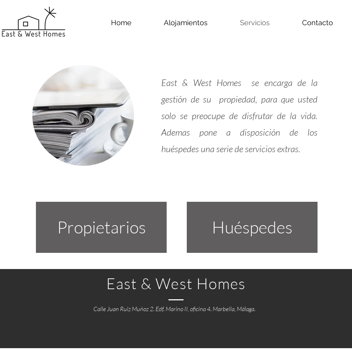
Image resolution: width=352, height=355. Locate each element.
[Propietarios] (101, 227)
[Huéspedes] (252, 227)
